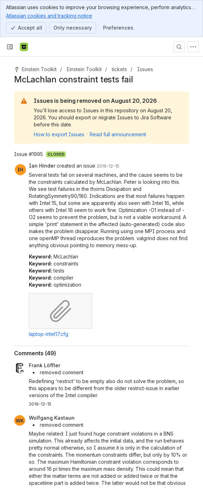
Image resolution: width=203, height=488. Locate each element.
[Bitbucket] (24, 46)
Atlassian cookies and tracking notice (49, 15)
